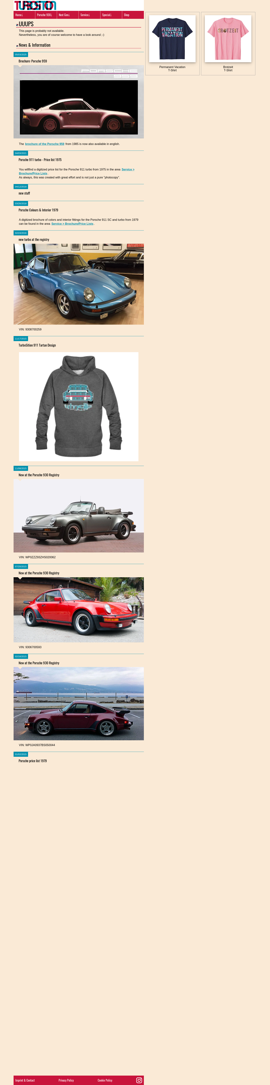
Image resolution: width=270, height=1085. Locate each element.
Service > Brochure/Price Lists (72, 453)
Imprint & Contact (25, 1080)
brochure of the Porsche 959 (44, 143)
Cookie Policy (105, 1080)
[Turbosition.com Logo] (35, 5)
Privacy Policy (66, 1080)
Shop (126, 15)
